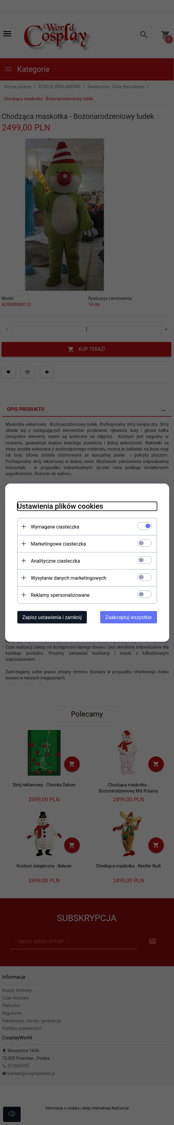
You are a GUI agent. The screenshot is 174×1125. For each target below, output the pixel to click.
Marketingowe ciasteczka (58, 543)
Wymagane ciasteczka (55, 526)
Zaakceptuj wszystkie (128, 617)
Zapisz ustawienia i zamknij (52, 617)
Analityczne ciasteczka (55, 561)
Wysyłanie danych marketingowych (68, 578)
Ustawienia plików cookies (60, 506)
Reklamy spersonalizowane (60, 595)
